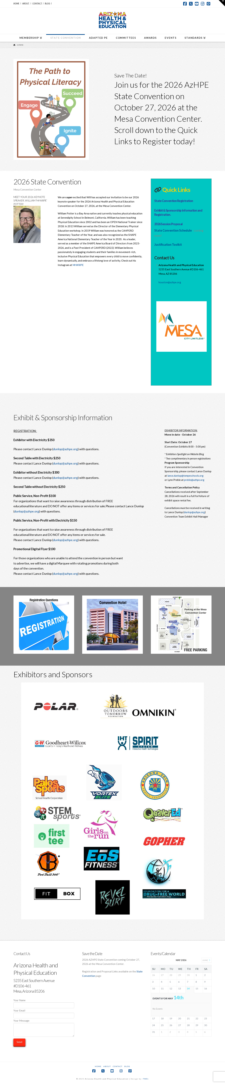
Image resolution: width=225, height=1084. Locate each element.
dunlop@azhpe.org (65, 449)
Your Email (43, 1013)
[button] (222, 3)
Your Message (43, 1022)
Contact (117, 1066)
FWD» (146, 1079)
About (107, 1066)
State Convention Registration (173, 201)
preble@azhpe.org (194, 479)
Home (98, 1066)
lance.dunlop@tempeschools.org (185, 475)
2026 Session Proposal (168, 224)
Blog (127, 1066)
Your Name (43, 1003)
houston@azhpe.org (170, 282)
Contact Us (164, 257)
